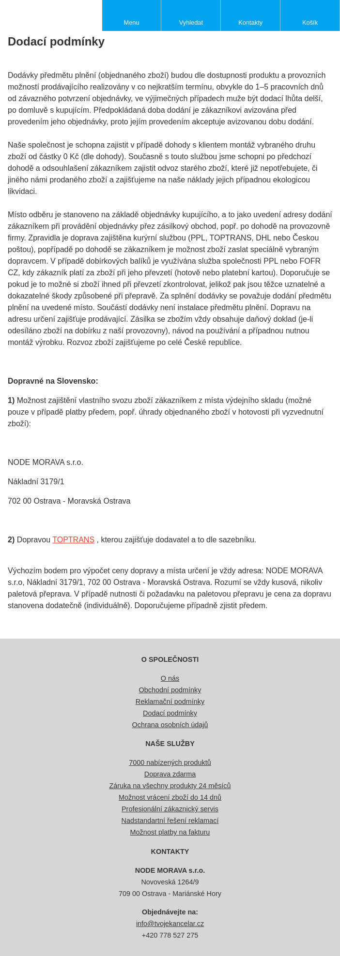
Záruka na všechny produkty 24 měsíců (170, 786)
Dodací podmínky (170, 713)
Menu (131, 22)
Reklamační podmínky (170, 701)
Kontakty (250, 22)
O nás (170, 678)
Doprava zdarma (170, 774)
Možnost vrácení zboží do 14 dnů (170, 797)
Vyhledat (191, 22)
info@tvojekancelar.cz (170, 923)
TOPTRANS (73, 540)
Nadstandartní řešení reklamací (170, 820)
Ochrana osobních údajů (170, 725)
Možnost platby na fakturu (170, 832)
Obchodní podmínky (170, 690)
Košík (310, 22)
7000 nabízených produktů (170, 762)
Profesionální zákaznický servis (170, 809)
